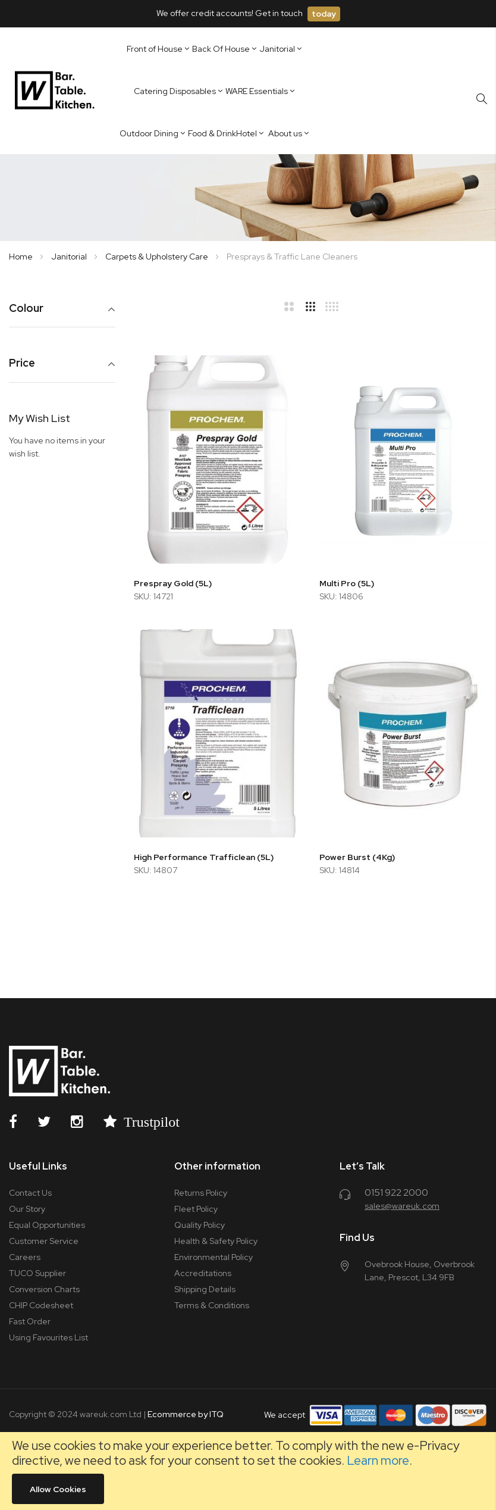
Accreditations (202, 1273)
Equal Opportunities (47, 1225)
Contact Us (30, 1192)
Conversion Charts (44, 1289)
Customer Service (44, 1241)
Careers (24, 1257)
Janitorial (70, 256)
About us (285, 133)
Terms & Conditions (211, 1305)
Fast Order (30, 1321)
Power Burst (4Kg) (357, 857)
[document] (248, 1471)
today (324, 13)
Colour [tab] (26, 308)
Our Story (27, 1208)
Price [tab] (22, 363)
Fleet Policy (196, 1208)
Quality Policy (199, 1225)
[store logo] (57, 90)
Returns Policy (200, 1192)
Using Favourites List (48, 1337)
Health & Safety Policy (216, 1241)
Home (21, 256)
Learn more (378, 1460)
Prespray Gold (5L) (173, 583)
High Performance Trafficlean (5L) (204, 857)
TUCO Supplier (37, 1273)
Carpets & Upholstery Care (157, 256)
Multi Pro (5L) (346, 583)
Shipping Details (205, 1289)
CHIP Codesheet (41, 1305)
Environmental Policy (213, 1257)
